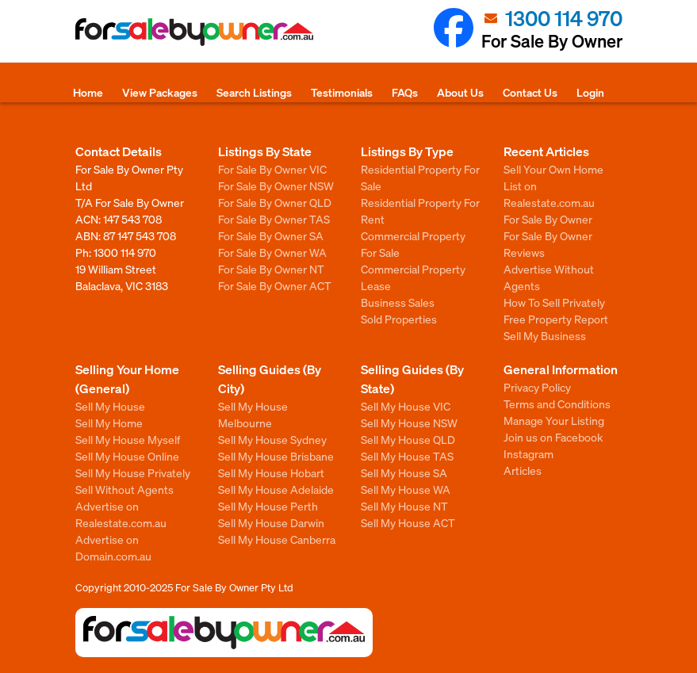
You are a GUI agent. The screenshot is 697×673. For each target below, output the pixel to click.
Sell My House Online (127, 456)
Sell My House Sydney (272, 439)
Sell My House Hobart (271, 472)
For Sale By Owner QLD (274, 202)
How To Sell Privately (554, 302)
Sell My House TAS (407, 456)
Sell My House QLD (408, 439)
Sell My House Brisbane (276, 456)
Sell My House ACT (408, 522)
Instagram (528, 453)
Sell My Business (545, 335)
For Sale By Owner (548, 219)
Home (88, 92)
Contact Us (530, 92)
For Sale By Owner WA (272, 252)
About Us (460, 92)
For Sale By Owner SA (271, 235)
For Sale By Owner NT (271, 269)
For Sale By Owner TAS (274, 219)
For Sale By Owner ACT (274, 285)
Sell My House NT (404, 506)
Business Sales (398, 302)
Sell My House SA (404, 472)
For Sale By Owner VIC (272, 169)
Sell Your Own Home (553, 169)
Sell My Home (109, 422)
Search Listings (254, 92)
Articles (523, 470)
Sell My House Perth (268, 506)
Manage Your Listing (554, 420)
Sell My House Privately (132, 472)
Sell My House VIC (405, 406)
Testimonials (342, 92)
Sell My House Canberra (276, 539)
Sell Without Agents (124, 489)
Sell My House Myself (127, 439)
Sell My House (110, 406)
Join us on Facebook (553, 437)
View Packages (159, 92)
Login (590, 92)
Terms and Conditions (557, 403)
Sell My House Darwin (271, 522)
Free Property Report (556, 319)
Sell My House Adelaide (276, 489)
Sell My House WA (405, 489)
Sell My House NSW (409, 422)
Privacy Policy (537, 387)
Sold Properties (399, 319)
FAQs (405, 92)
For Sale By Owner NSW (276, 185)
